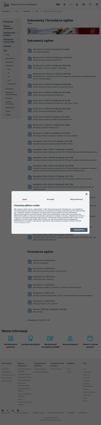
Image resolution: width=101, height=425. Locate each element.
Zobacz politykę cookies (22, 222)
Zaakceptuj (78, 230)
